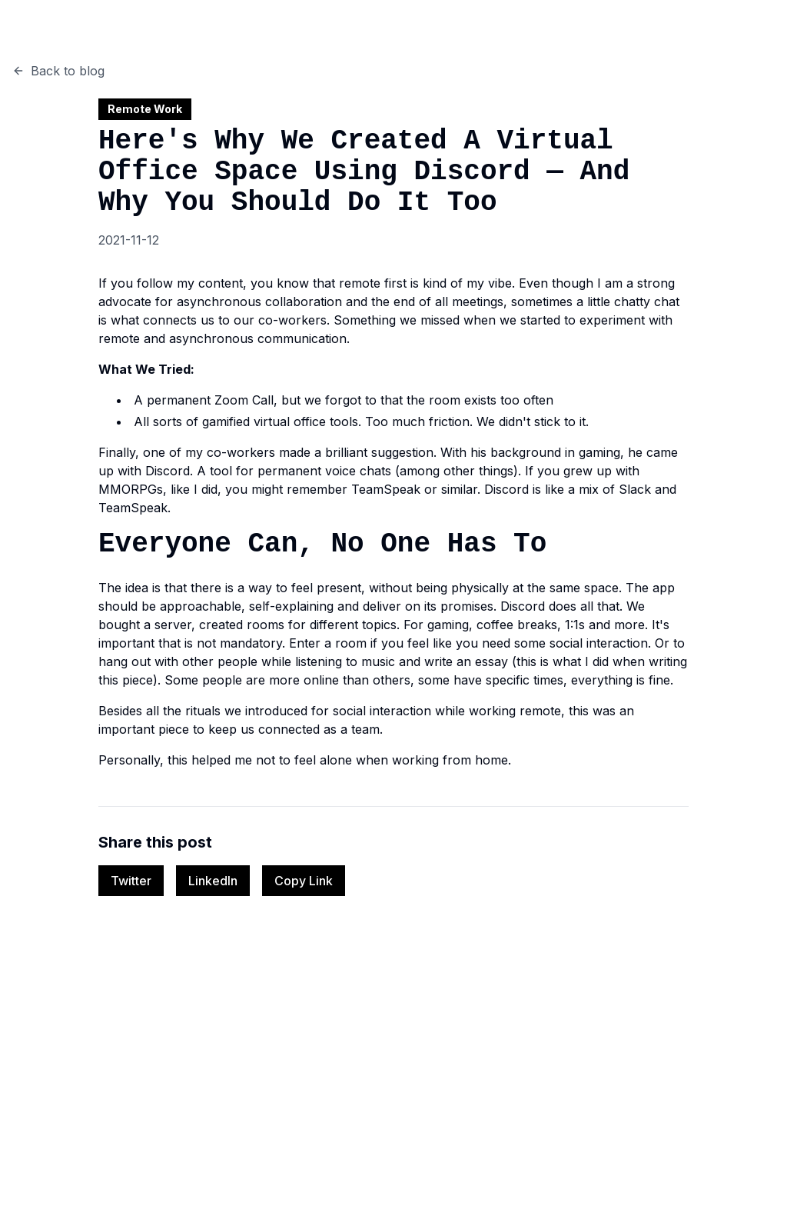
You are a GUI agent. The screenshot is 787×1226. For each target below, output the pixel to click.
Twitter (131, 880)
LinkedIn (212, 880)
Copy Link (303, 880)
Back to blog (58, 70)
